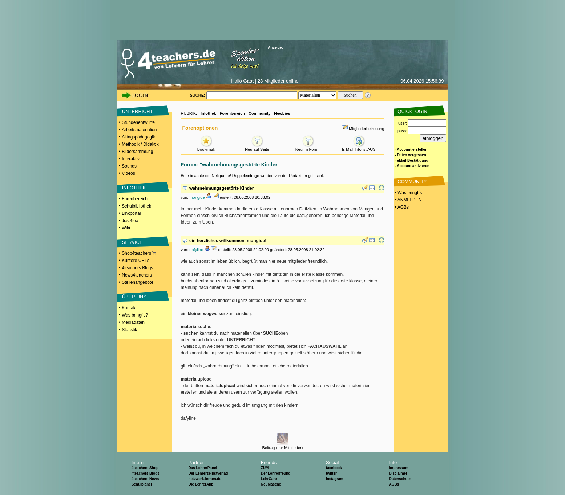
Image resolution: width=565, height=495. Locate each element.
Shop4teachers (139, 253)
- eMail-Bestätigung (411, 160)
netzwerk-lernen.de (204, 479)
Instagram (334, 479)
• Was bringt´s (408, 192)
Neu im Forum (308, 147)
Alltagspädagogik (138, 137)
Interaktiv (131, 158)
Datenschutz (399, 479)
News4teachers (137, 275)
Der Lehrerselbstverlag (208, 473)
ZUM (265, 468)
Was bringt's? (135, 315)
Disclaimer (398, 473)
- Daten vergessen (410, 155)
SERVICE (132, 242)
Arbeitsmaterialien (139, 129)
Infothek (208, 113)
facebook (334, 468)
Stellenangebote (137, 282)
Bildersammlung (137, 151)
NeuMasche (271, 484)
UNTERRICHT (137, 111)
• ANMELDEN (408, 199)
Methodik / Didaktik (140, 144)
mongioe (197, 197)
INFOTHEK (134, 187)
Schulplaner (142, 484)
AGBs (394, 484)
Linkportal (131, 213)
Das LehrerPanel (202, 468)
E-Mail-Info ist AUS (358, 147)
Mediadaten (133, 322)
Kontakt (129, 307)
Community (260, 113)
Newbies (282, 113)
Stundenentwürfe (138, 122)
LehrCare (269, 479)
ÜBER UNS (134, 296)
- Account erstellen (411, 150)
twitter (331, 473)
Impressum (398, 468)
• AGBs (401, 207)
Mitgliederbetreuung (366, 128)
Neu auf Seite (257, 147)
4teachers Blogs (137, 267)
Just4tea (130, 220)
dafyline (196, 250)
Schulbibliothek (136, 206)
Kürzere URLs (135, 260)
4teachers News (145, 479)
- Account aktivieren (412, 166)
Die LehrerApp (200, 484)
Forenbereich (135, 198)
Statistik (129, 329)
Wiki (126, 227)
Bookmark (206, 147)
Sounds (129, 166)
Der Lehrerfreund (276, 473)
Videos (128, 173)
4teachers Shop (145, 468)
